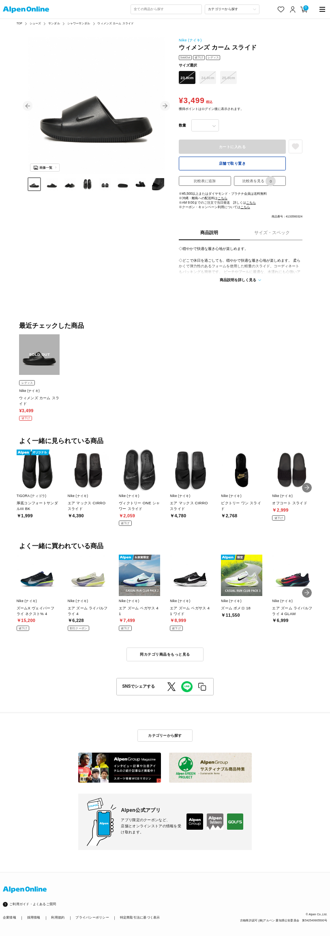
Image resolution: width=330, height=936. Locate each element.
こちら (222, 198)
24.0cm (207, 77)
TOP (19, 23)
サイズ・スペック (272, 232)
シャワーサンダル (78, 23)
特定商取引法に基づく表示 (140, 917)
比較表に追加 (205, 181)
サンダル (54, 23)
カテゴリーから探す (165, 736)
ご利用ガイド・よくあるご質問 (32, 904)
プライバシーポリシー (92, 917)
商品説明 (209, 232)
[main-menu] (322, 9)
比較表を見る (259, 181)
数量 (182, 125)
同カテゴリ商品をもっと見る (165, 654)
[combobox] (166, 9)
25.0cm (228, 77)
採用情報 (34, 917)
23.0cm (186, 77)
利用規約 (57, 917)
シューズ (35, 23)
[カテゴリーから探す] (232, 9)
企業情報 (9, 917)
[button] (27, 105)
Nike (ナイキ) (190, 40)
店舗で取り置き (232, 163)
